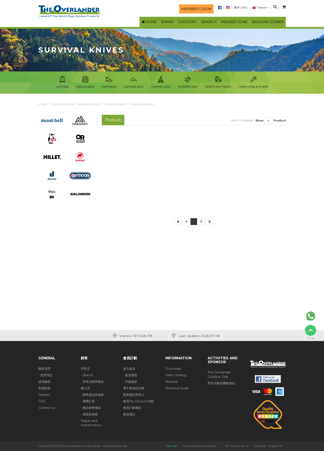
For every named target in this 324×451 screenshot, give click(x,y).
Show (259, 120)
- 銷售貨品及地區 (92, 395)
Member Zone (234, 22)
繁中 (237, 7)
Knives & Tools (89, 104)
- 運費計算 (88, 401)
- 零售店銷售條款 (92, 382)
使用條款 (44, 382)
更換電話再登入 (133, 395)
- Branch (87, 375)
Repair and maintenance (91, 423)
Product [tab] (113, 119)
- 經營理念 (45, 375)
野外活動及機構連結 (221, 383)
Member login (196, 9)
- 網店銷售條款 (91, 408)
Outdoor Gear (62, 104)
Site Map (171, 446)
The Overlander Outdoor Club (219, 374)
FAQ (41, 401)
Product (280, 120)
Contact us (46, 408)
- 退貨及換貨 (89, 414)
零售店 (85, 369)
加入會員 (129, 369)
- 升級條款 (130, 382)
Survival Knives (142, 104)
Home (42, 104)
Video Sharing (175, 375)
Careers (44, 395)
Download (173, 369)
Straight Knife (115, 104)
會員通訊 (129, 414)
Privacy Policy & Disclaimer (199, 446)
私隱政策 (44, 388)
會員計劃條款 (132, 408)
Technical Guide (177, 388)
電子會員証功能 (133, 388)
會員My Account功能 (138, 401)
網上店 (85, 388)
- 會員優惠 (130, 375)
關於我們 (44, 369)
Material (171, 382)
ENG (245, 7)
